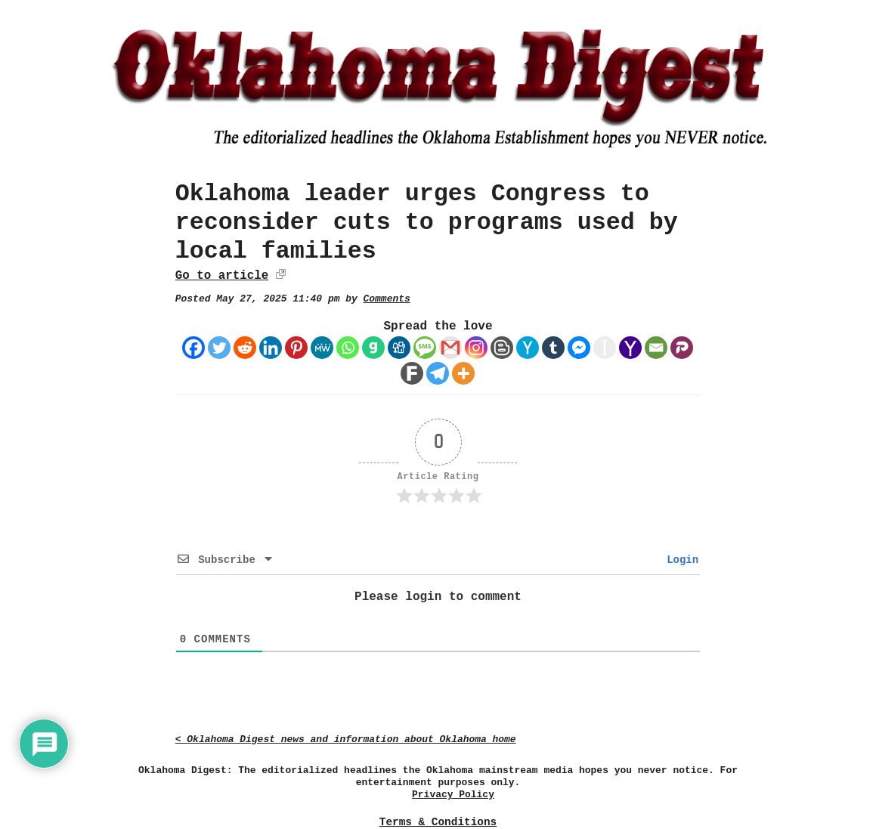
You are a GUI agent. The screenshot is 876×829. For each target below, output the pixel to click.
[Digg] (399, 347)
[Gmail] (450, 347)
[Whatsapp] (347, 347)
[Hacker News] (527, 347)
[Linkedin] (270, 347)
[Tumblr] (553, 347)
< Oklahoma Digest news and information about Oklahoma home (345, 739)
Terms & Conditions (438, 822)
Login (679, 560)
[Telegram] (437, 373)
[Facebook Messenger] (579, 347)
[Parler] (681, 347)
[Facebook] (193, 347)
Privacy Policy (453, 794)
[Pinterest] (296, 347)
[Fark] (412, 373)
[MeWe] (322, 347)
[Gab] (373, 347)
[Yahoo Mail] (630, 347)
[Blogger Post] (502, 347)
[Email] (656, 347)
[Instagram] (476, 347)
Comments (387, 299)
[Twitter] (219, 347)
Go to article (221, 276)
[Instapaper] (604, 347)
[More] (463, 373)
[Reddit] (245, 347)
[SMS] (424, 347)
